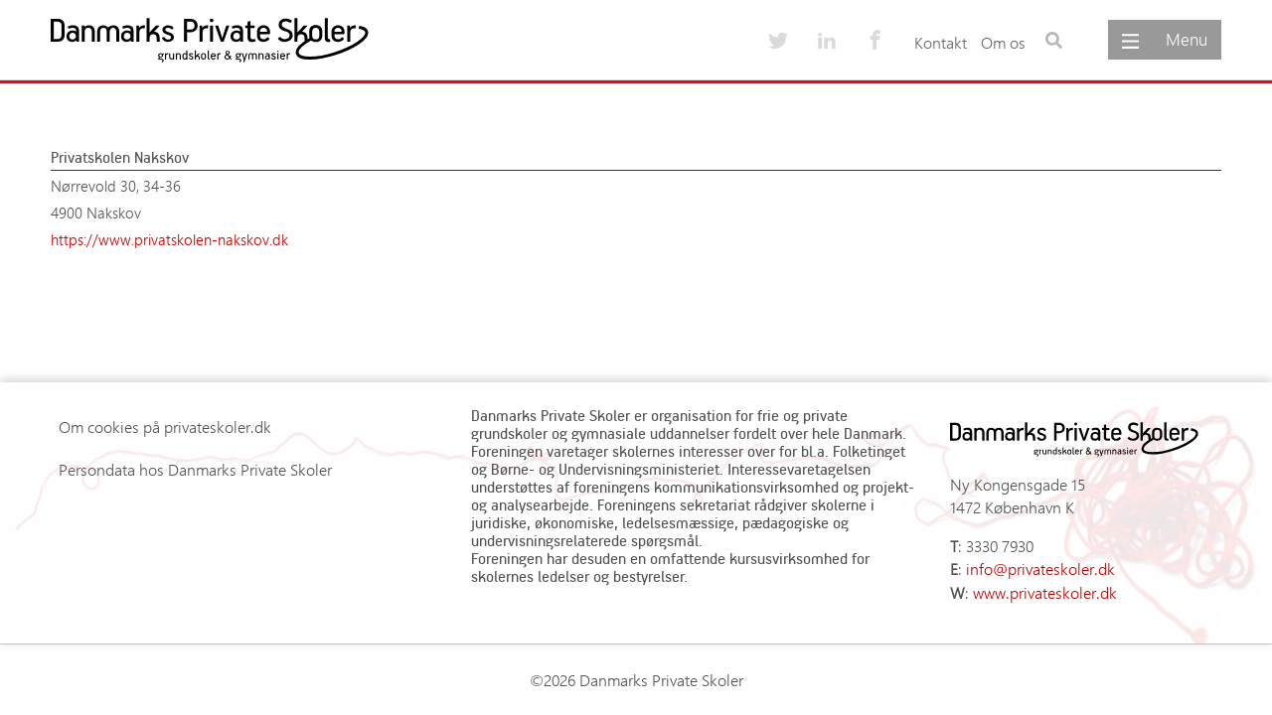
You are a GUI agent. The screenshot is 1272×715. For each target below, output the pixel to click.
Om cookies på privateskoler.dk (165, 426)
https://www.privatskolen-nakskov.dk (169, 239)
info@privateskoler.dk (1040, 568)
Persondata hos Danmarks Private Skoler (195, 469)
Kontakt (940, 42)
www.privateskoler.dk (1045, 592)
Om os (1003, 42)
